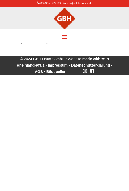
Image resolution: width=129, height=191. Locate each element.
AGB (39, 72)
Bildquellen (56, 72)
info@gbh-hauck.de (80, 3)
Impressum (58, 65)
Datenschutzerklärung (90, 65)
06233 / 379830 (50, 3)
